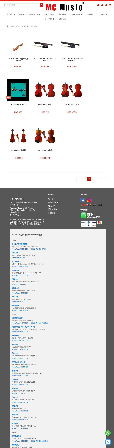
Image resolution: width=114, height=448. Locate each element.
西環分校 (15, 416)
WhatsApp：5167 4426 (20, 404)
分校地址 (51, 19)
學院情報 (91, 14)
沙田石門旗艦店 (17, 272)
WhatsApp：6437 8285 (20, 277)
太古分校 (15, 408)
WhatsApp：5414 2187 (20, 238)
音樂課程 (62, 14)
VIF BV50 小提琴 (18, 105)
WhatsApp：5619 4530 (20, 203)
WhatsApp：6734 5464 (20, 321)
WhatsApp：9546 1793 (20, 339)
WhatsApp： (16, 443)
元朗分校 (15, 342)
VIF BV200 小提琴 (96, 105)
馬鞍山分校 (15, 290)
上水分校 (15, 351)
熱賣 (17, 26)
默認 (12, 26)
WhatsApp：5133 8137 (20, 430)
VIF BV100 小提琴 (44, 105)
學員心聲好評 (49, 14)
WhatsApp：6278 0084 (20, 304)
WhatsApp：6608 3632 (20, 365)
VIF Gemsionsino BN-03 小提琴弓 (70, 60)
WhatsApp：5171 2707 (20, 295)
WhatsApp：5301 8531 (20, 212)
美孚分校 (15, 251)
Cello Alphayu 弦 (96, 59)
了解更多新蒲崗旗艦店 (38, 203)
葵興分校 (15, 369)
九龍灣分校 (15, 225)
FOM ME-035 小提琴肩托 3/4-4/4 (18, 60)
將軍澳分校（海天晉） (19, 316)
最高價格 (25, 26)
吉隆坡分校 (15, 438)
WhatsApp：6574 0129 (20, 247)
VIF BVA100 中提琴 (70, 105)
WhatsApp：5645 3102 (20, 374)
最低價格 (34, 26)
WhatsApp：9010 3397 (20, 286)
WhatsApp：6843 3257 (20, 413)
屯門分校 (15, 334)
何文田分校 (15, 216)
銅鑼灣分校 (15, 399)
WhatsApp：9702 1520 (20, 312)
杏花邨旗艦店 (16, 390)
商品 (21, 14)
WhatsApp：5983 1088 (20, 229)
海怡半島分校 (16, 425)
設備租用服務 (76, 14)
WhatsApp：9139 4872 (20, 330)
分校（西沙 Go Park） (28, 281)
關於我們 (11, 14)
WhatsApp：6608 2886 (20, 356)
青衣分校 (15, 378)
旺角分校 (15, 207)
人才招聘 (103, 14)
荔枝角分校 (15, 242)
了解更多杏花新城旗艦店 (39, 395)
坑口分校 (15, 307)
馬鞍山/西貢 (16, 281)
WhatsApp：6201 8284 (20, 421)
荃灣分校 (15, 325)
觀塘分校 (15, 233)
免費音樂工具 (34, 14)
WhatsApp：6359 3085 (20, 256)
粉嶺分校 (15, 360)
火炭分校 (15, 299)
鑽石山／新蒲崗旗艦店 (19, 198)
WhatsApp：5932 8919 (20, 383)
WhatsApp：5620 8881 (20, 347)
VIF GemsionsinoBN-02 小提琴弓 (43, 60)
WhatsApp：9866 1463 (20, 221)
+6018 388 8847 (26, 443)
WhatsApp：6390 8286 (20, 395)
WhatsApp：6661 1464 (20, 265)
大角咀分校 (15, 260)
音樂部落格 (62, 19)
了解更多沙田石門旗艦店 (39, 277)
